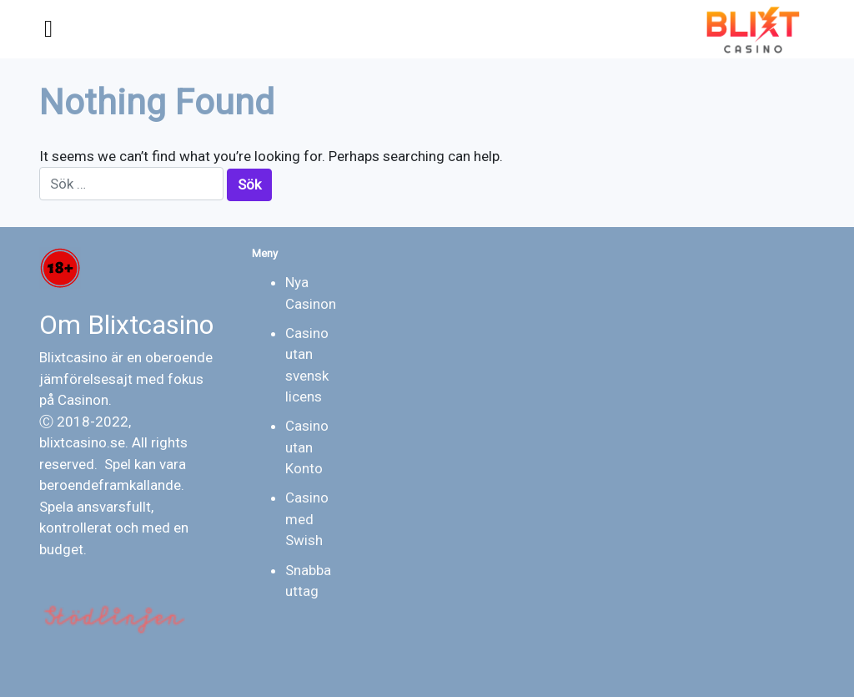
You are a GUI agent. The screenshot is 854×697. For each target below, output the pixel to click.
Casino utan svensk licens (307, 365)
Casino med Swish (307, 518)
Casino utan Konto (307, 447)
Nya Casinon (310, 293)
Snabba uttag (308, 581)
